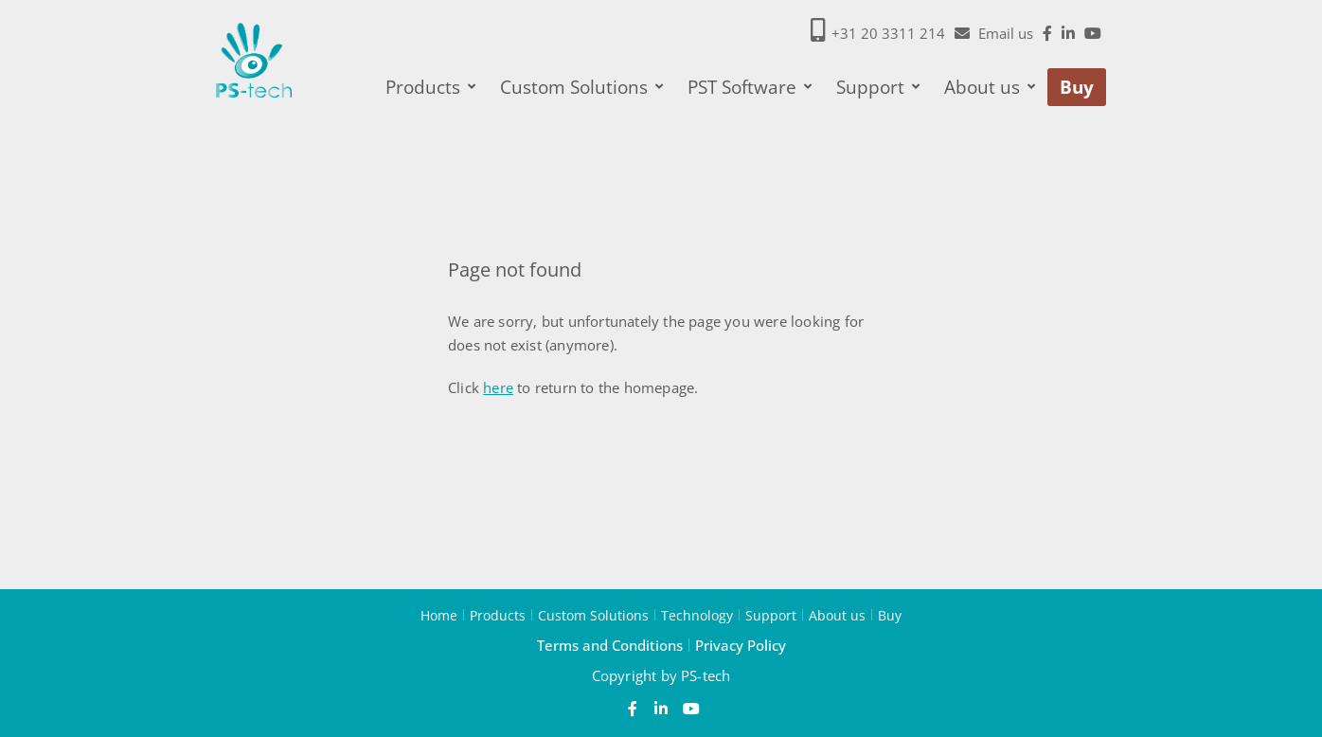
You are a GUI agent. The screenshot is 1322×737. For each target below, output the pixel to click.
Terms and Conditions (610, 645)
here (498, 387)
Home (438, 614)
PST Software (750, 87)
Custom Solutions (581, 87)
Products (430, 87)
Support (878, 87)
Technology (697, 614)
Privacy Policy (740, 645)
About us (989, 87)
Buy (1077, 87)
